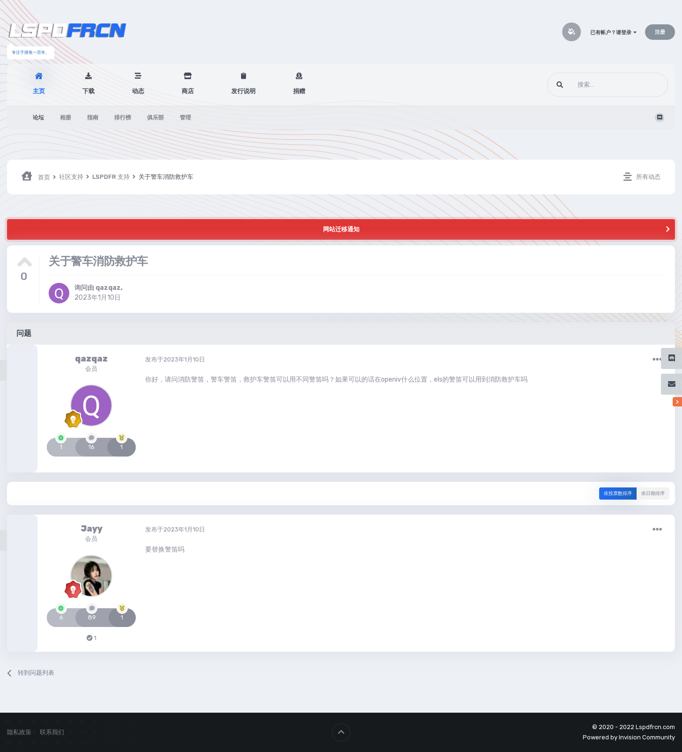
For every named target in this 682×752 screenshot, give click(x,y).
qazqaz (108, 288)
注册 (660, 32)
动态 (138, 91)
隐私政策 (19, 732)
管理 (185, 117)
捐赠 (299, 91)
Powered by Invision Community (629, 737)
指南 (92, 117)
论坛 (38, 117)
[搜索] (590, 85)
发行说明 (243, 91)
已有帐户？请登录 (613, 32)
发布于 (175, 359)
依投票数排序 (618, 493)
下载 (88, 91)
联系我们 (52, 732)
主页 (39, 91)
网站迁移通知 (341, 229)
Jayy (92, 528)
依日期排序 (653, 493)
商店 (188, 91)
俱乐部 (155, 117)
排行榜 (122, 117)
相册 (65, 117)
